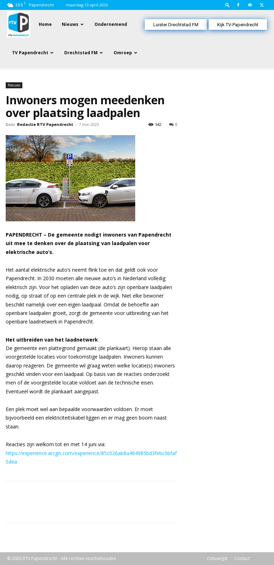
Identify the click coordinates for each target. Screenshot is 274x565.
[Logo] (18, 24)
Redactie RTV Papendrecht (45, 124)
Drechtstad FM (81, 53)
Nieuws (70, 24)
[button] (227, 4)
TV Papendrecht (30, 53)
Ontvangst (217, 558)
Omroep (123, 53)
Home (45, 24)
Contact (242, 558)
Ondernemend (110, 24)
